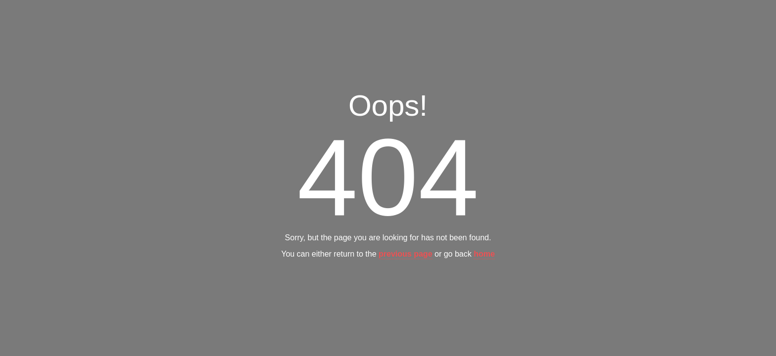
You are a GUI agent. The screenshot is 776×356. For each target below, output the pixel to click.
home (484, 254)
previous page (405, 254)
